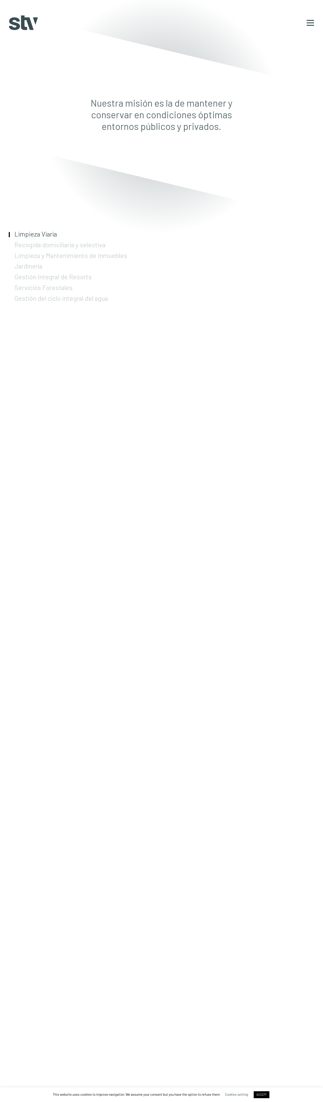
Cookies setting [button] (236, 1094)
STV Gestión (23, 22)
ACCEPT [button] (261, 1094)
